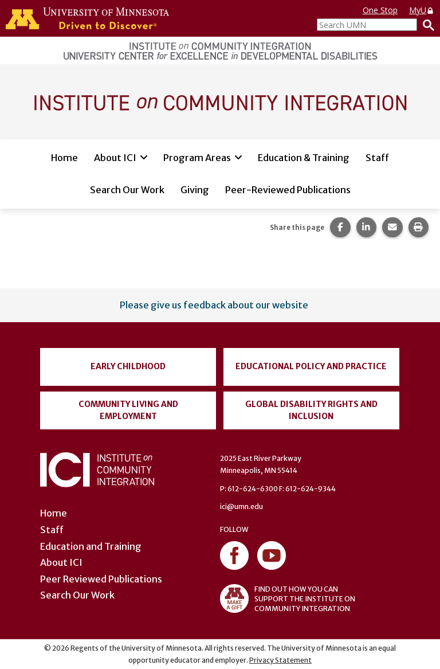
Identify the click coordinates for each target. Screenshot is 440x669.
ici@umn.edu (241, 506)
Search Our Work (127, 189)
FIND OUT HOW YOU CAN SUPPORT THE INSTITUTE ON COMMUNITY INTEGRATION (287, 598)
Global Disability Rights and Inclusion (311, 410)
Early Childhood (128, 366)
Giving (194, 189)
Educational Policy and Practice (311, 366)
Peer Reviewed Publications (101, 579)
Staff (377, 157)
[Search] (425, 24)
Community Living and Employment (128, 410)
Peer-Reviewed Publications (288, 189)
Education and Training (91, 546)
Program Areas (197, 157)
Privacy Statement (280, 660)
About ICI (115, 157)
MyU (421, 10)
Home (64, 157)
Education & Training (303, 157)
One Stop (380, 10)
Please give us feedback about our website (214, 305)
